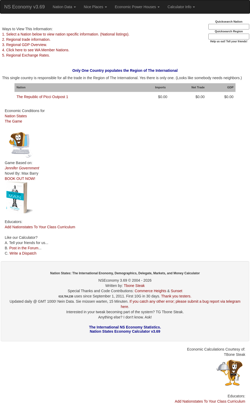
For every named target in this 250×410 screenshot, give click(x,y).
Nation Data (64, 7)
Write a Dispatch (22, 253)
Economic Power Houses (137, 7)
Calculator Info (181, 7)
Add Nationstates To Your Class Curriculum (40, 227)
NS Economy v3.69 (24, 6)
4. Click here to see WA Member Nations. (35, 50)
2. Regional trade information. (26, 39)
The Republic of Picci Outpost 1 (42, 97)
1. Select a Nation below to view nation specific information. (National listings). (65, 34)
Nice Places (95, 7)
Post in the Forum (23, 248)
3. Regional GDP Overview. (24, 45)
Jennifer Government (22, 168)
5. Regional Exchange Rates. (26, 55)
